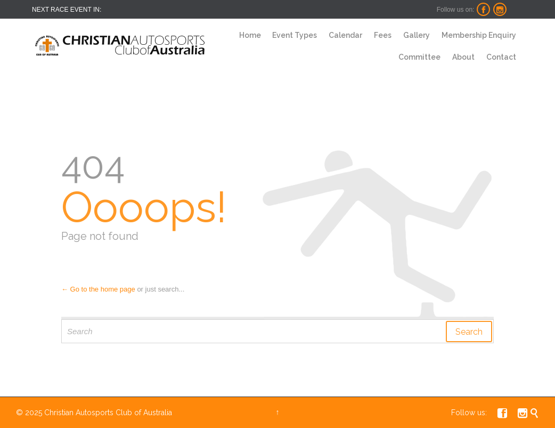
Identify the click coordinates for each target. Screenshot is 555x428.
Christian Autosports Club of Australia (108, 412)
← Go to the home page (98, 289)
